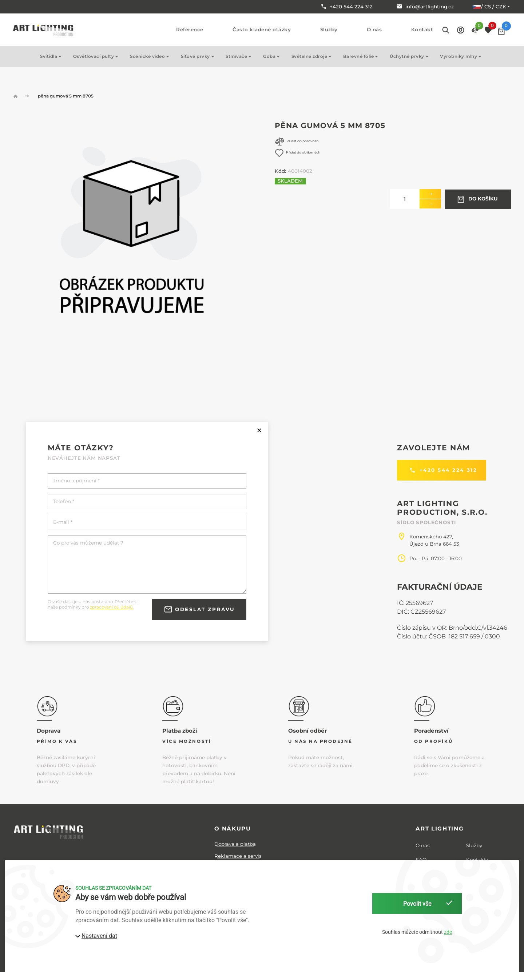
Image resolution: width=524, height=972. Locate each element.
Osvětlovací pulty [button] (97, 56)
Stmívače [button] (240, 56)
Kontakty (477, 860)
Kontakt (422, 29)
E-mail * (62, 522)
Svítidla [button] (52, 56)
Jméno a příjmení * (76, 480)
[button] (460, 29)
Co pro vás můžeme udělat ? (88, 543)
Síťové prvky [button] (199, 56)
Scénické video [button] (151, 56)
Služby (329, 29)
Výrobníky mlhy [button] (462, 56)
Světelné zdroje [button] (312, 56)
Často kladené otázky (262, 29)
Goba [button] (272, 56)
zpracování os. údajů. (112, 607)
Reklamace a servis (238, 856)
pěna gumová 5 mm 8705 (66, 96)
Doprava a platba (235, 844)
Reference (189, 29)
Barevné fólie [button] (362, 56)
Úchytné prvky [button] (410, 56)
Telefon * (63, 501)
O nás (374, 29)
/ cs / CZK (491, 6)
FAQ (421, 860)
